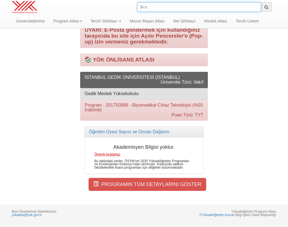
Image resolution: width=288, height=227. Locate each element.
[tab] (144, 132)
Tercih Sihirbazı (106, 21)
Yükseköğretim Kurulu (218, 215)
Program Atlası (67, 21)
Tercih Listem (247, 21)
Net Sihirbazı (184, 21)
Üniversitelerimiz (30, 21)
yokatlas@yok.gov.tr (27, 215)
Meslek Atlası (215, 21)
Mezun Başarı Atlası (147, 21)
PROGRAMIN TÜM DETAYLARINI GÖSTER (147, 184)
